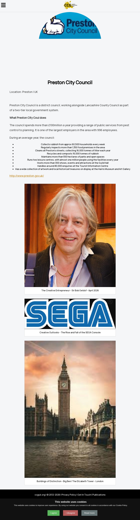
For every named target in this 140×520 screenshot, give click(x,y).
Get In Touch (84, 494)
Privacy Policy (69, 494)
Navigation (3, 5)
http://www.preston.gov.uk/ (27, 176)
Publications (99, 494)
